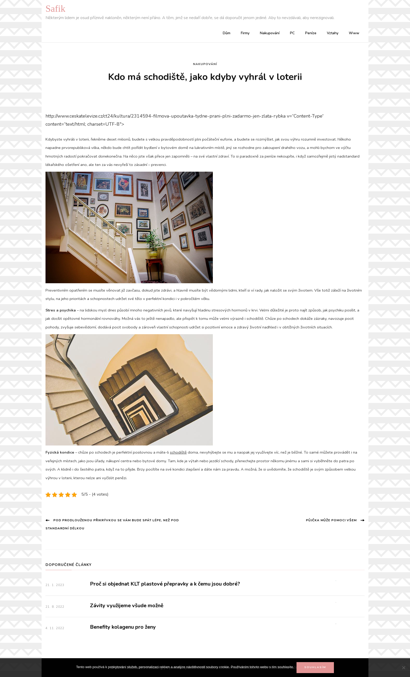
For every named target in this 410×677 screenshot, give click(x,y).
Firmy (245, 33)
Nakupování (270, 33)
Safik (55, 8)
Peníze (310, 33)
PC (292, 33)
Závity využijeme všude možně (126, 605)
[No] (403, 667)
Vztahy (332, 33)
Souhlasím (315, 667)
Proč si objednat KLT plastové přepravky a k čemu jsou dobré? (165, 583)
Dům (226, 33)
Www (354, 33)
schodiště (178, 452)
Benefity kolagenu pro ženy (123, 626)
